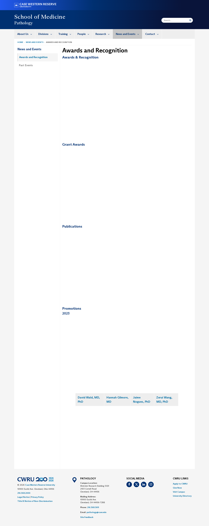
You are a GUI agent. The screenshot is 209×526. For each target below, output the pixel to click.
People (85, 34)
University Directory (182, 496)
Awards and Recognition (33, 57)
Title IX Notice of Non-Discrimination (35, 501)
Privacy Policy (37, 497)
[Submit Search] (190, 20)
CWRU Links (180, 478)
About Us (26, 34)
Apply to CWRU (180, 483)
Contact (153, 34)
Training (66, 34)
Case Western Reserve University (40, 485)
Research (104, 34)
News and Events (129, 34)
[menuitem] (24, 34)
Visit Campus (179, 492)
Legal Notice (23, 497)
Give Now (177, 487)
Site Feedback (86, 517)
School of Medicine (39, 16)
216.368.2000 (23, 493)
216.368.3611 (93, 507)
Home (20, 42)
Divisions (46, 34)
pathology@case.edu (96, 512)
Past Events (26, 65)
